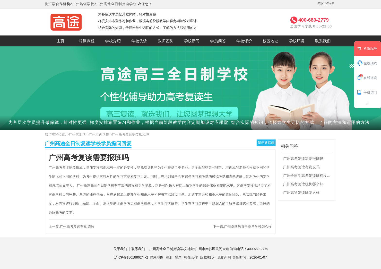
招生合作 (326, 3)
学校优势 (139, 41)
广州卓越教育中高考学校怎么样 (248, 226)
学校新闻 (191, 41)
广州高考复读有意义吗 (77, 226)
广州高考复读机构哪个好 (303, 184)
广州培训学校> (84, 4)
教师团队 (165, 41)
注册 (169, 257)
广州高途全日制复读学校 (116, 4)
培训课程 (87, 41)
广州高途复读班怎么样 (301, 193)
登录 (178, 257)
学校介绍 (113, 41)
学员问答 (218, 41)
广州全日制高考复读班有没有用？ (310, 176)
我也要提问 (266, 143)
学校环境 (296, 41)
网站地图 (157, 257)
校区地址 (270, 41)
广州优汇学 (77, 134)
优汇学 (50, 4)
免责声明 (224, 257)
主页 (60, 41)
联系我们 (323, 41)
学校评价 (244, 41)
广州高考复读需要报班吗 (130, 134)
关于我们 (120, 249)
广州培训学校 (99, 134)
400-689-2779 (313, 20)
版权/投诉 (207, 257)
